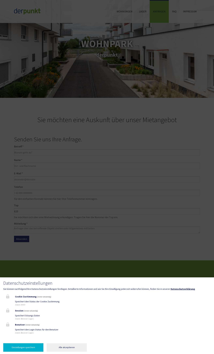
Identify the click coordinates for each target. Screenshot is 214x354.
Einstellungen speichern (23, 347)
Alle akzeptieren (67, 347)
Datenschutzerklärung (183, 288)
